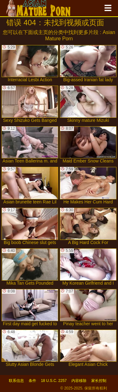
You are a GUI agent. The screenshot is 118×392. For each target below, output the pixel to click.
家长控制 (98, 380)
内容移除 (79, 380)
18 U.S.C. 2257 (54, 380)
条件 (32, 380)
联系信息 (16, 380)
